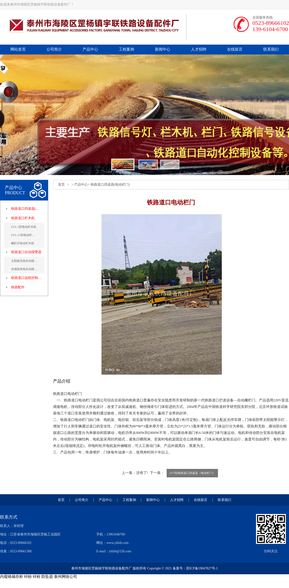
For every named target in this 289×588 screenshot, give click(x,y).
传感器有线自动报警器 (25, 269)
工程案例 (126, 49)
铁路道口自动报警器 (26, 252)
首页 (61, 184)
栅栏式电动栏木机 (22, 243)
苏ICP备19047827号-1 (202, 568)
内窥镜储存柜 (11, 576)
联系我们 (271, 49)
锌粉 (28, 576)
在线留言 (235, 49)
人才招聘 (198, 49)
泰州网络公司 (65, 576)
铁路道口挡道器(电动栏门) (27, 208)
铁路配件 (18, 287)
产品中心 (90, 49)
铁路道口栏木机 (23, 218)
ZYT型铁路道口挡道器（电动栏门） (192, 473)
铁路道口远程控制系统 (27, 278)
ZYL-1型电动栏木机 (23, 227)
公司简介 (54, 49)
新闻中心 (162, 49)
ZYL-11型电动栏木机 (24, 235)
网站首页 (18, 49)
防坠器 (47, 576)
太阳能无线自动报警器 (25, 261)
